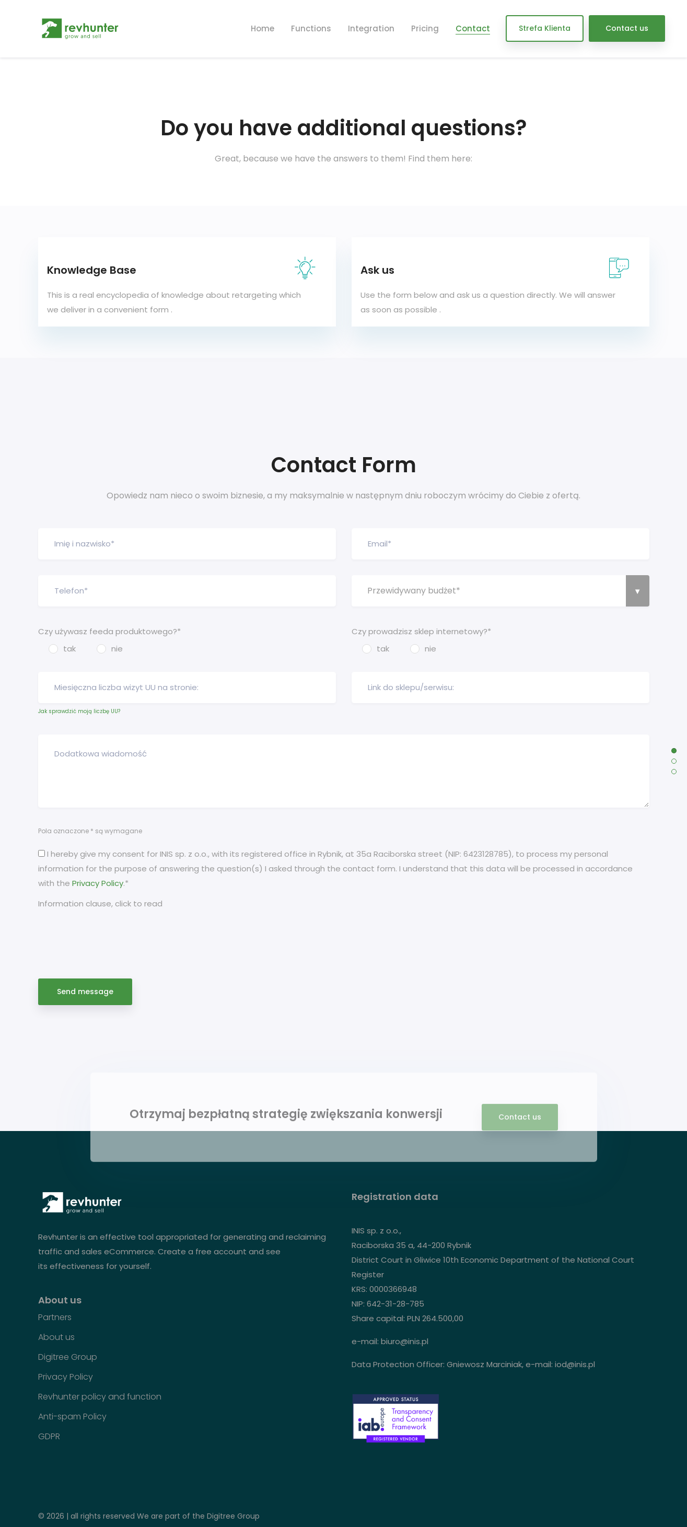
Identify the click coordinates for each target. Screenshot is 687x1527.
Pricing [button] (425, 28)
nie (117, 648)
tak (69, 648)
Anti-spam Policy (72, 1417)
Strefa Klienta (544, 28)
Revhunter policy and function (99, 1397)
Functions (311, 28)
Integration (371, 28)
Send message (85, 991)
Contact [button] (473, 28)
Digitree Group (67, 1357)
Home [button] (262, 28)
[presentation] (117, 933)
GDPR (49, 1436)
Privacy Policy (97, 883)
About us (56, 1337)
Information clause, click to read (100, 903)
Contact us (627, 28)
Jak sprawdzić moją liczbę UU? (79, 711)
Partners (55, 1317)
